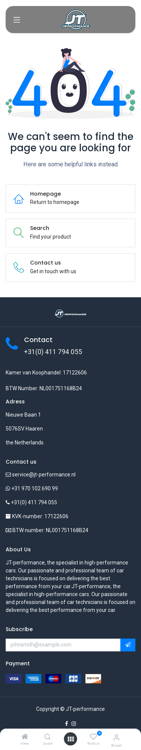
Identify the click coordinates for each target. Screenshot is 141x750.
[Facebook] (66, 723)
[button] (127, 645)
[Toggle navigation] (17, 19)
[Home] (24, 737)
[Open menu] (71, 739)
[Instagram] (73, 723)
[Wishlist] (93, 736)
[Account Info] (116, 737)
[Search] (47, 737)
